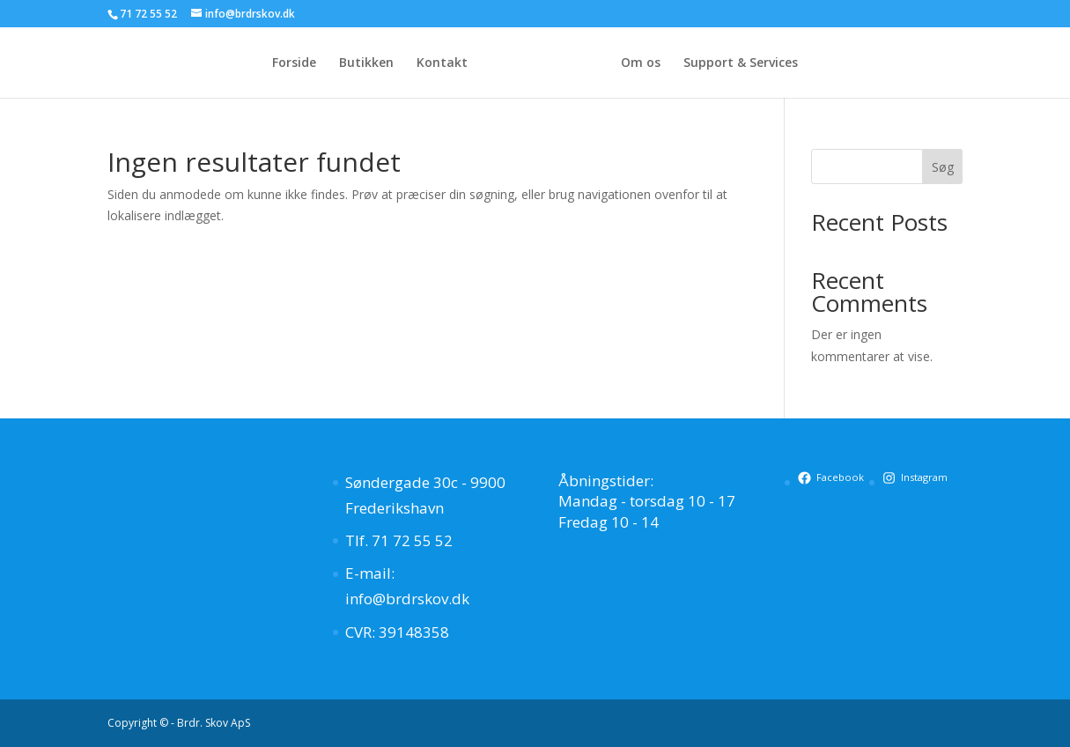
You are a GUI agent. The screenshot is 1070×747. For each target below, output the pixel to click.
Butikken (366, 63)
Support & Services (740, 63)
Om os (640, 63)
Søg (943, 167)
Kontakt (442, 63)
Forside (294, 63)
